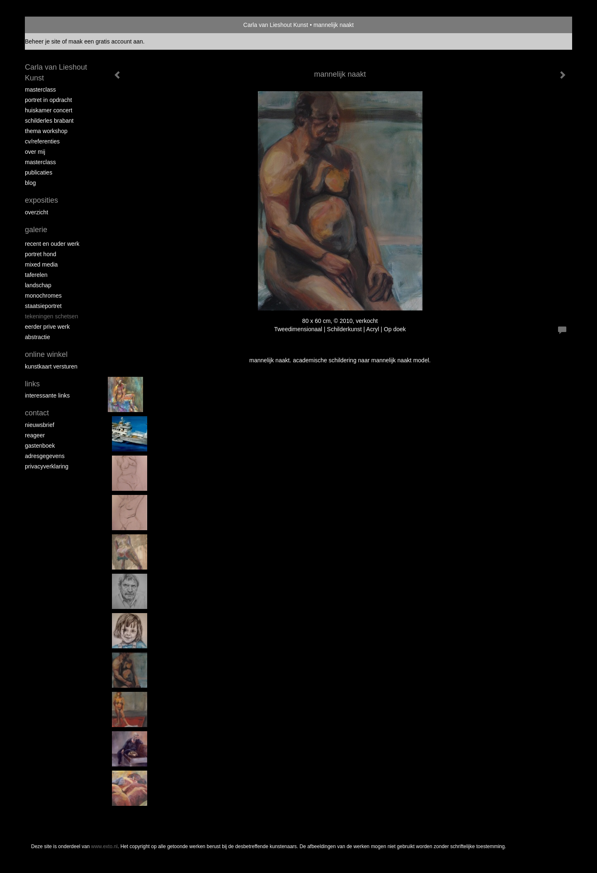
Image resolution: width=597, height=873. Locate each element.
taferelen (36, 275)
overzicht (36, 212)
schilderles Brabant (49, 120)
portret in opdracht (48, 100)
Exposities (41, 200)
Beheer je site (43, 41)
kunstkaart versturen (51, 366)
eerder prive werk (47, 326)
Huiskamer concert (48, 110)
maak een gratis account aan (105, 41)
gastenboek (40, 445)
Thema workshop (46, 131)
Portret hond (40, 254)
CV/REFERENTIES (42, 141)
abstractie (37, 337)
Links (32, 384)
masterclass (40, 89)
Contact (37, 413)
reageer (35, 435)
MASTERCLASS (40, 162)
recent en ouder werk (52, 243)
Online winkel (46, 354)
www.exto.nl (104, 846)
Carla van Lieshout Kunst (275, 25)
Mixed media (41, 264)
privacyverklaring (46, 466)
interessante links (47, 395)
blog (30, 182)
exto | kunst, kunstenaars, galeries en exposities (48, 25)
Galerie (36, 230)
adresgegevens (45, 456)
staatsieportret (43, 306)
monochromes (43, 295)
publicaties (38, 172)
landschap (38, 285)
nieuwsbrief (39, 425)
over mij (35, 151)
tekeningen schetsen (51, 316)
